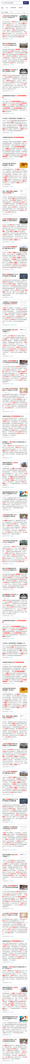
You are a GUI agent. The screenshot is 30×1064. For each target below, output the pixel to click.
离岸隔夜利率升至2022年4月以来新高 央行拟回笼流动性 (10, 44)
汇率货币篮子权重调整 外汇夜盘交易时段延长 (10, 219)
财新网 (10, 457)
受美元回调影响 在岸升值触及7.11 (10, 330)
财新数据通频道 (13, 325)
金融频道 (11, 38)
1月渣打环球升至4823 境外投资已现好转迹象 (10, 361)
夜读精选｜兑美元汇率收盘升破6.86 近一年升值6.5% (14, 442)
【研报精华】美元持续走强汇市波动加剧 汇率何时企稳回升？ (10, 303)
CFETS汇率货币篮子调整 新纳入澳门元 (9, 247)
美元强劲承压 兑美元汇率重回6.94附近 (10, 70)
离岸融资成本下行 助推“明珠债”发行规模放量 (10, 275)
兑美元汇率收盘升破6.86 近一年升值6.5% (10, 16)
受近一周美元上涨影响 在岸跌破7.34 (10, 192)
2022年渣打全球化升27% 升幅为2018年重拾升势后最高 (10, 389)
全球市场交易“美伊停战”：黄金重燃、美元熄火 (9, 164)
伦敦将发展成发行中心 (13, 416)
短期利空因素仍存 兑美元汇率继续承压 (10, 463)
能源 (10, 510)
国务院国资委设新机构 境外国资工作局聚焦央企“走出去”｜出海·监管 (10, 492)
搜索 (26, 3)
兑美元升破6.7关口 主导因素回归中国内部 (9, 515)
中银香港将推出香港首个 (14, 96)
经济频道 (12, 437)
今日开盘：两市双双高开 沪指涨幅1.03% (13, 118)
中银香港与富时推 (13, 137)
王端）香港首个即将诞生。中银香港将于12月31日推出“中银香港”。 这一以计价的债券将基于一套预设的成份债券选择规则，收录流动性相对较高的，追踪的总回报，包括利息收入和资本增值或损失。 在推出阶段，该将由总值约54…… (15, 106)
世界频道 (12, 91)
